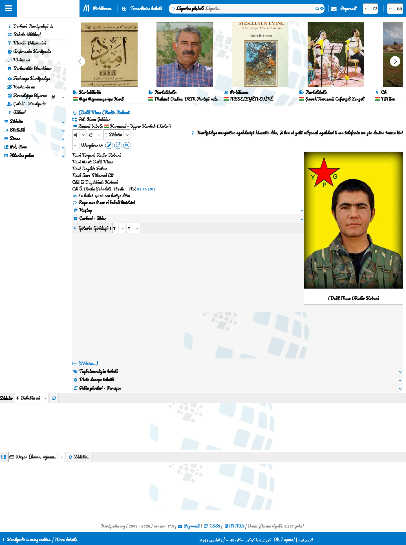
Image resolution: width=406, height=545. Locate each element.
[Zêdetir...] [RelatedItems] (88, 363)
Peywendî (348, 8)
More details (66, 539)
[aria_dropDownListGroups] (37, 457)
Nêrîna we (18, 59)
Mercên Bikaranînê (26, 42)
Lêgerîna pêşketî (190, 8)
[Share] (79, 134)
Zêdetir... (79, 456)
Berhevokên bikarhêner (29, 68)
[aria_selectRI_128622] (118, 228)
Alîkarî (16, 112)
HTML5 (236, 525)
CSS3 (214, 525)
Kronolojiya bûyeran (27, 95)
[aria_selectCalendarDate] (58, 97)
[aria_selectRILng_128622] (133, 228)
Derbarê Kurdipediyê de (30, 26)
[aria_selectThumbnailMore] (31, 398)
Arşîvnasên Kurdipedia (29, 51)
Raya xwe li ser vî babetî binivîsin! (103, 202)
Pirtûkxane (102, 8)
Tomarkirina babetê (146, 8)
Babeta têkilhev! (24, 34)
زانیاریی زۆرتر (210, 539)
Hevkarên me (21, 86)
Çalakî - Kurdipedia (26, 103)
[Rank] (95, 134)
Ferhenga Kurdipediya (28, 78)
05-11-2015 (146, 188)
